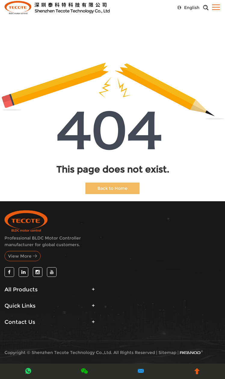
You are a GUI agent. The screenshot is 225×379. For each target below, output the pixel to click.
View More (22, 256)
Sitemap (167, 352)
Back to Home (112, 188)
